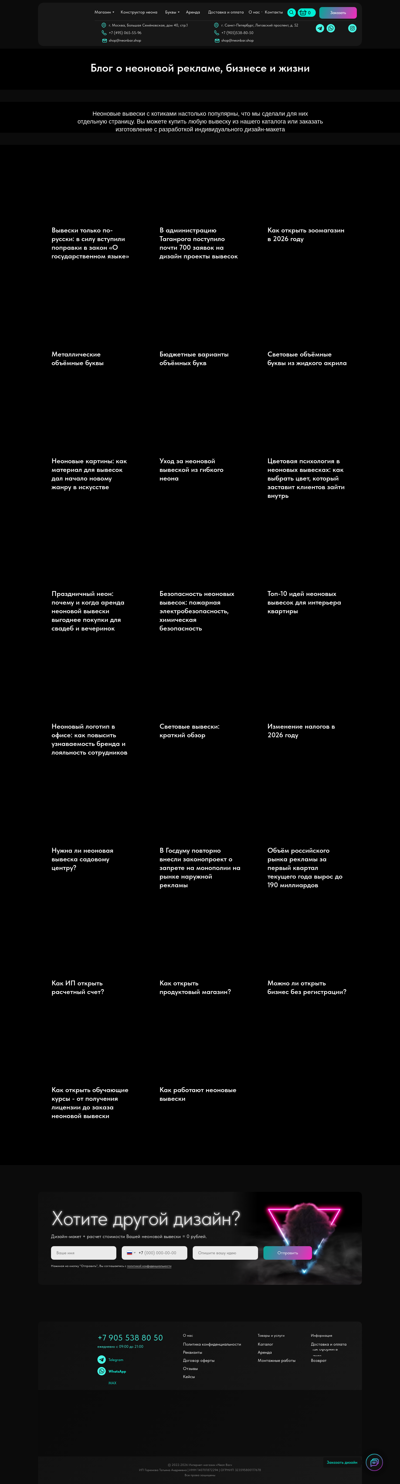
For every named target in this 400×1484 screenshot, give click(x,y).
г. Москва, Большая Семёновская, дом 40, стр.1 (148, 25)
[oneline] (225, 1253)
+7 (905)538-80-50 (237, 33)
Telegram (116, 1360)
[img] (291, 12)
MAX (112, 1383)
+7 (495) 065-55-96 (125, 33)
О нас (188, 1335)
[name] (83, 1253)
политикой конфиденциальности (149, 1266)
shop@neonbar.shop (237, 40)
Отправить (287, 1252)
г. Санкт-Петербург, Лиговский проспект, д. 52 (259, 25)
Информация (321, 1335)
